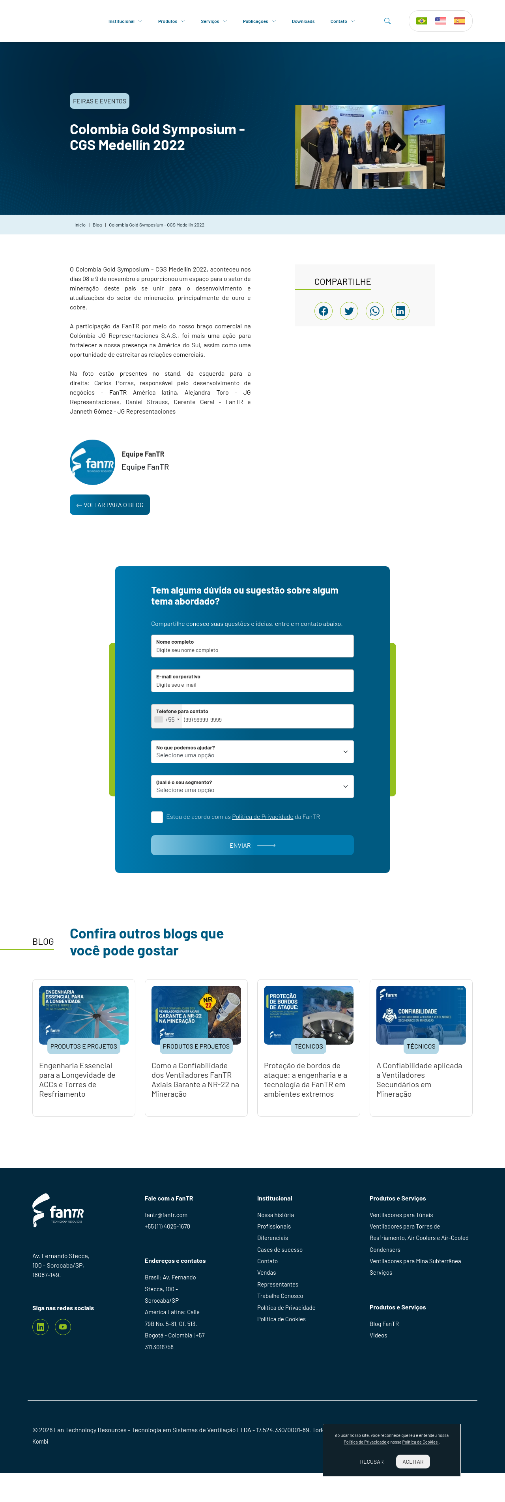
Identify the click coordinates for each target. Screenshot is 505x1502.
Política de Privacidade (288, 1334)
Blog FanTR (385, 1348)
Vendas (267, 1296)
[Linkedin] (40, 1345)
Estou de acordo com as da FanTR (258, 831)
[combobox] (191, 728)
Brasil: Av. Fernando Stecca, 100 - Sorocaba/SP (172, 1310)
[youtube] (63, 1345)
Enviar (252, 863)
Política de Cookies (283, 1346)
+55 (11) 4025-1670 (169, 1245)
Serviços (216, 22)
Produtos (174, 22)
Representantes (279, 1309)
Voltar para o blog (110, 507)
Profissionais (275, 1245)
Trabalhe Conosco (281, 1321)
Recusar (371, 1461)
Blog (97, 227)
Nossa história (276, 1233)
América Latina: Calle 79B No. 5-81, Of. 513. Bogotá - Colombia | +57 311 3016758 (176, 1354)
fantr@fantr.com (167, 1233)
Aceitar (412, 1461)
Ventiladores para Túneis (403, 1233)
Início (80, 227)
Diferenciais (273, 1258)
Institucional (128, 22)
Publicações (261, 22)
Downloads (305, 22)
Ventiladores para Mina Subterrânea (418, 1283)
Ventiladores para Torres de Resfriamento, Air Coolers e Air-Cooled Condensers (413, 1258)
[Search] (387, 22)
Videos (379, 1361)
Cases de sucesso (281, 1271)
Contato (345, 22)
